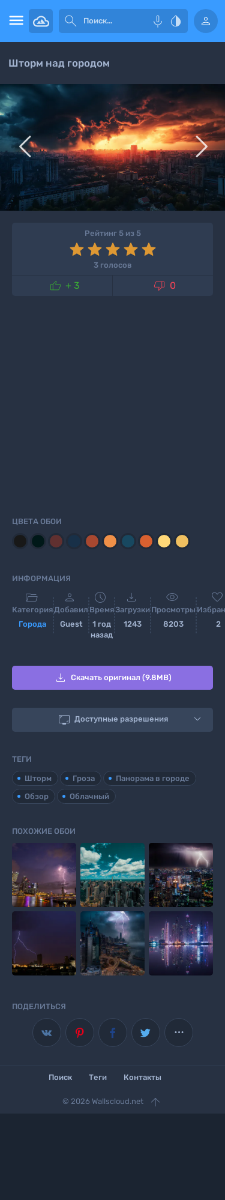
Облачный (89, 796)
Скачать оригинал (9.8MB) (112, 677)
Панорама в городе (153, 778)
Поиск (60, 1077)
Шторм (38, 778)
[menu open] (14, 21)
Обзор (37, 796)
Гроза (84, 778)
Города (32, 624)
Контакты (142, 1077)
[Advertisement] (112, 404)
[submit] (71, 21)
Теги (98, 1077)
